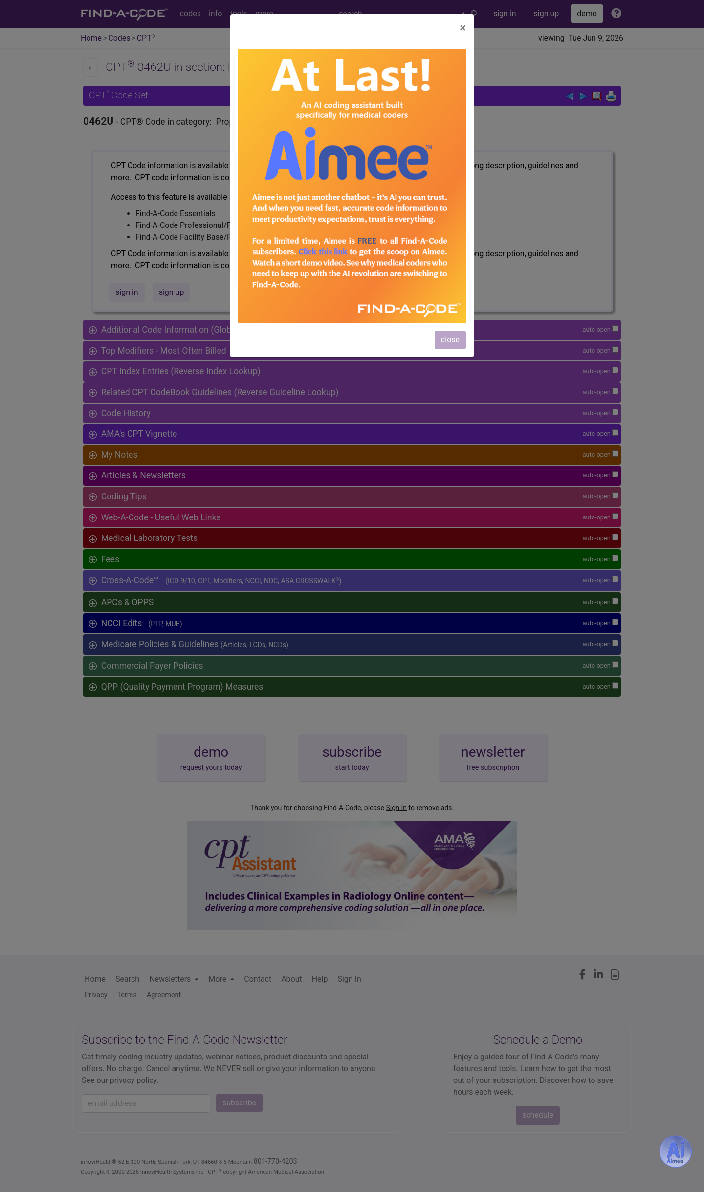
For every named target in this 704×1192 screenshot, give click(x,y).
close (450, 339)
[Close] (463, 28)
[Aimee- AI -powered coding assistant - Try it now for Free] (675, 1151)
